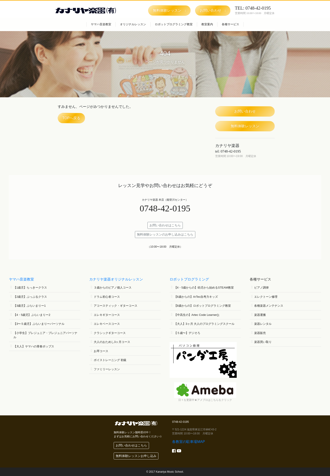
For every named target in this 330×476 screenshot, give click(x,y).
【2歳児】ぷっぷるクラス (30, 296)
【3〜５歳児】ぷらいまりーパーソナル (38, 323)
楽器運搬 (260, 315)
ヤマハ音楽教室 (101, 24)
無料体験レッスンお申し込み (136, 456)
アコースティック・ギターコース (115, 305)
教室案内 (207, 24)
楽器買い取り (263, 342)
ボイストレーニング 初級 (110, 360)
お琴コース (101, 351)
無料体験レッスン (245, 126)
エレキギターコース (107, 315)
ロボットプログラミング (189, 279)
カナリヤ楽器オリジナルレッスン (116, 279)
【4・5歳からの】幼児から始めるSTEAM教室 (204, 287)
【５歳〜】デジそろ (187, 333)
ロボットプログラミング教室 (174, 24)
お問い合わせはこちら (165, 225)
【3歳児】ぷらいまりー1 (29, 305)
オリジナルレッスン (133, 24)
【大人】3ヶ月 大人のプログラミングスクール (204, 323)
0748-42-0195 (165, 208)
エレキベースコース (107, 323)
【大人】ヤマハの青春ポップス (33, 346)
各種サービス (230, 24)
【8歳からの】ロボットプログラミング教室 (202, 305)
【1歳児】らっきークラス (30, 287)
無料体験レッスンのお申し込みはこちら (165, 234)
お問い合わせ (245, 111)
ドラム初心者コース (107, 296)
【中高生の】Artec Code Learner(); (197, 315)
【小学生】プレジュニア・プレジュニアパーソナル (45, 335)
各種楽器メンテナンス (268, 305)
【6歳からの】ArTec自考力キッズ (196, 296)
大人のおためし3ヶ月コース (112, 342)
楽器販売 (260, 333)
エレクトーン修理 (265, 296)
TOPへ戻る (71, 118)
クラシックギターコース (110, 333)
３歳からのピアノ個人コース (113, 287)
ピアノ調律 (261, 287)
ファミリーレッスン (107, 369)
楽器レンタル (263, 323)
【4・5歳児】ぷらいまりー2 (31, 315)
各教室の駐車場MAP (188, 442)
